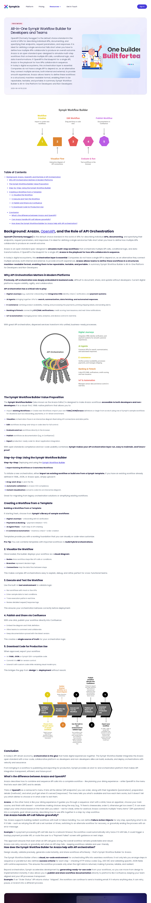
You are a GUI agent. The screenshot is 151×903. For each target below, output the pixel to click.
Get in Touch (72, 6)
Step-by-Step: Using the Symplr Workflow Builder (30, 188)
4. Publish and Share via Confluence (27, 203)
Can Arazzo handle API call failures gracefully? (31, 219)
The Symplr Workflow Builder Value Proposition (29, 184)
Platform (29, 6)
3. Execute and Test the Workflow (26, 199)
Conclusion (14, 212)
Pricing (41, 6)
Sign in (142, 6)
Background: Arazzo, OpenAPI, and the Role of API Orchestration (34, 177)
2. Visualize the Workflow (22, 195)
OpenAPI (48, 231)
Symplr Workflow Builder (53, 462)
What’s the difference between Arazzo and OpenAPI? (34, 215)
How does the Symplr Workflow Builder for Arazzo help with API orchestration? (44, 223)
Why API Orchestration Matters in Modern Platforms (31, 180)
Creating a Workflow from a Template (25, 192)
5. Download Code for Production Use (27, 207)
